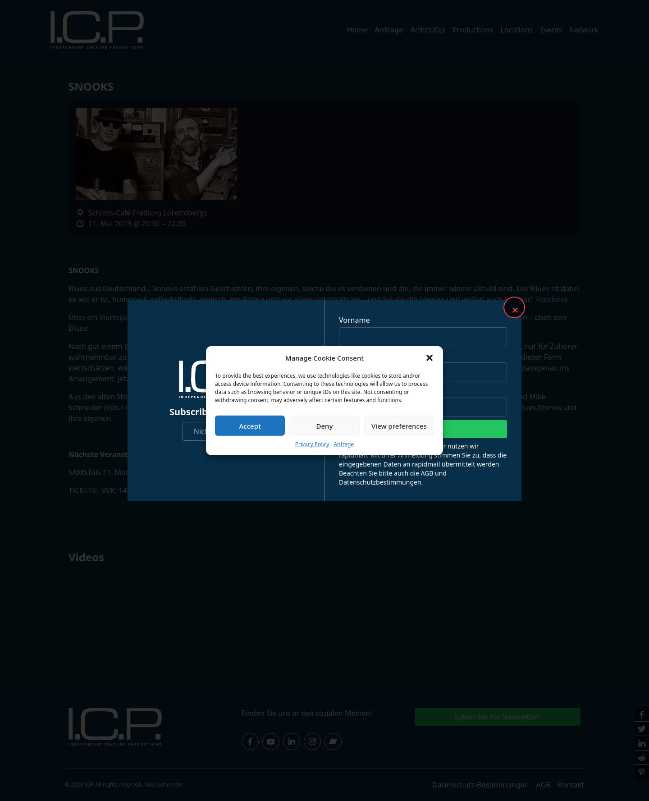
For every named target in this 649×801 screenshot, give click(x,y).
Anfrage (344, 444)
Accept (250, 425)
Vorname (354, 320)
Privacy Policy (312, 444)
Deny (324, 425)
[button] (429, 357)
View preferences (399, 425)
